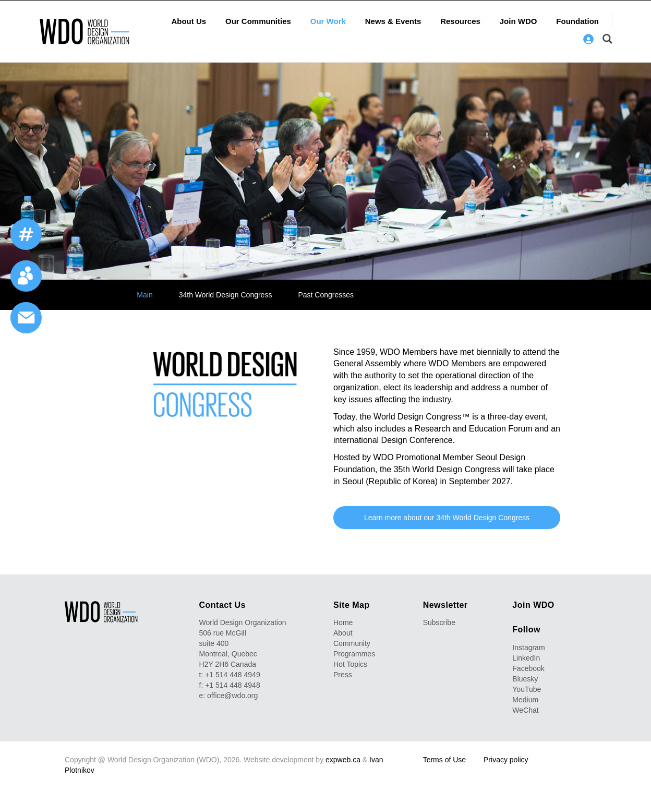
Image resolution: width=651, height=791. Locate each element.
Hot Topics (350, 664)
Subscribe (439, 622)
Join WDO (518, 21)
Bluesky (525, 679)
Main (144, 294)
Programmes (354, 654)
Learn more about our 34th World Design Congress (446, 517)
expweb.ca (343, 760)
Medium (525, 700)
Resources (460, 21)
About (343, 633)
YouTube (526, 689)
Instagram (528, 647)
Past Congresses (326, 294)
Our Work (328, 21)
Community (351, 643)
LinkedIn (526, 658)
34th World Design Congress (225, 294)
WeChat (525, 710)
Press (342, 674)
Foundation (577, 21)
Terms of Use (444, 760)
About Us (188, 21)
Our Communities (258, 21)
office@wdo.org (232, 695)
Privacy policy (506, 760)
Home (343, 622)
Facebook (528, 668)
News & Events (393, 21)
